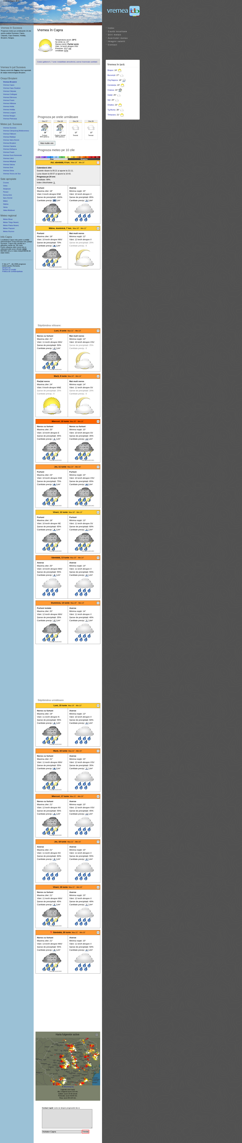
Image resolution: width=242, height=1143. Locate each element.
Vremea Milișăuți (9, 161)
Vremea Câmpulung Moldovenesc (16, 131)
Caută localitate (117, 31)
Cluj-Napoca (113, 80)
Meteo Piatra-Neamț (11, 225)
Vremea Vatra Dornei (11, 140)
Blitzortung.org (68, 1087)
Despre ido (6, 268)
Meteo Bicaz (8, 219)
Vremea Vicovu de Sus (12, 174)
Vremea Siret (8, 167)
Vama (5, 207)
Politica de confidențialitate (12, 271)
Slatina (5, 204)
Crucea (6, 183)
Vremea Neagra (9, 116)
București (111, 75)
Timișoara (112, 115)
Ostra (5, 186)
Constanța (112, 85)
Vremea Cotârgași (10, 94)
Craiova (111, 90)
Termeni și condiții (9, 269)
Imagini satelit (116, 41)
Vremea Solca (8, 170)
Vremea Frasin (8, 100)
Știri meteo (114, 35)
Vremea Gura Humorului (12, 155)
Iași (109, 100)
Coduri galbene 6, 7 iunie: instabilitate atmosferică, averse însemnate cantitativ (67, 62)
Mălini (5, 201)
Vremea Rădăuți (9, 137)
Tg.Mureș (111, 110)
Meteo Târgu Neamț (10, 222)
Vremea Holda (8, 106)
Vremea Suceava (9, 128)
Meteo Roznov (8, 231)
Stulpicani (7, 189)
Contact (112, 45)
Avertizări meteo (118, 38)
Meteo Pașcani (9, 228)
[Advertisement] (68, 89)
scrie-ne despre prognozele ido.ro (61, 1108)
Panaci (5, 192)
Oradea (111, 105)
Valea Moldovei (9, 210)
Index (111, 28)
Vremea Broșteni (10, 82)
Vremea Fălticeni (9, 134)
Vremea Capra (8, 85)
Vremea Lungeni (9, 113)
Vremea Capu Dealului (11, 88)
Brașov (110, 70)
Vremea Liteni (8, 158)
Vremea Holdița (9, 109)
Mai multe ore (47, 143)
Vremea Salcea (9, 164)
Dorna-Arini (7, 195)
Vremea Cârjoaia (9, 91)
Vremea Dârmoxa (10, 97)
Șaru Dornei (7, 198)
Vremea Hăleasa (9, 103)
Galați (110, 95)
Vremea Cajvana (9, 146)
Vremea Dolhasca (10, 149)
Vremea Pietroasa (10, 119)
